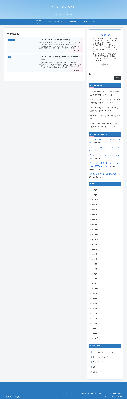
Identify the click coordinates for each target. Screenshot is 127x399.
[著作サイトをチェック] (102, 64)
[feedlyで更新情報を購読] (105, 64)
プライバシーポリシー (72, 393)
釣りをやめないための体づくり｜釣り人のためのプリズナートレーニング (105, 125)
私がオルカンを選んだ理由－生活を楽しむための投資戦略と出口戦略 (105, 109)
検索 (91, 74)
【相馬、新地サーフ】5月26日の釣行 (103, 174)
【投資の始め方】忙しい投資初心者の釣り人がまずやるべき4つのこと (105, 93)
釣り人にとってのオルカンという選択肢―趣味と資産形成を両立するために (105, 101)
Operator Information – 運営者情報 (91, 393)
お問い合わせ (117, 393)
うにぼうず (105, 35)
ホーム (62, 393)
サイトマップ (107, 393)
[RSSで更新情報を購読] (108, 64)
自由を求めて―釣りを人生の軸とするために (105, 117)
